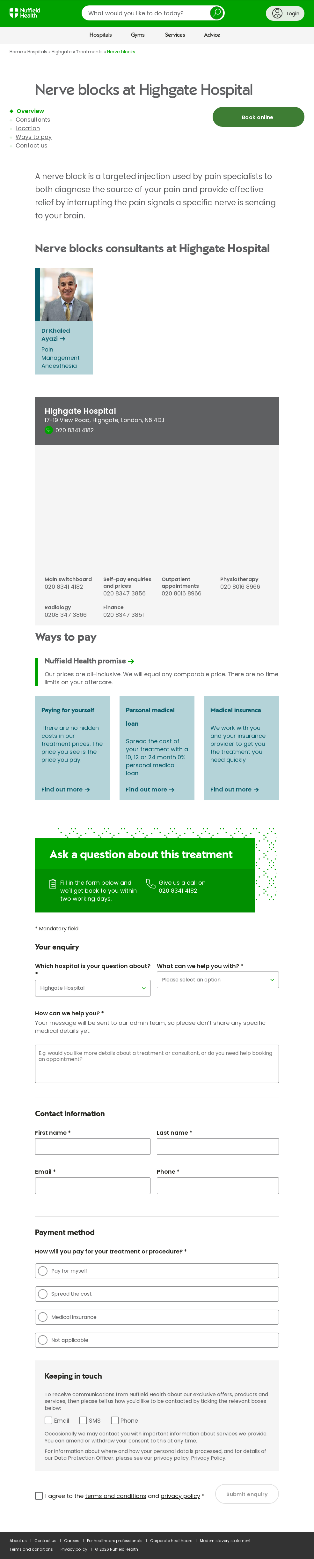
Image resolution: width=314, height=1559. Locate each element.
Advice (212, 35)
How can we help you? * (69, 1013)
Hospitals (101, 35)
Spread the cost (65, 1294)
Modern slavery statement (225, 1540)
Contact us (31, 145)
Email (61, 1421)
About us (18, 1540)
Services (175, 35)
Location (28, 128)
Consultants (33, 120)
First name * (53, 1133)
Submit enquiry (247, 1494)
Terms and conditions (31, 1549)
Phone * (168, 1172)
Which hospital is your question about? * (92, 970)
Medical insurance (67, 1317)
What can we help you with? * (200, 966)
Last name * (174, 1133)
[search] (153, 12)
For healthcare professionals (114, 1540)
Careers (71, 1540)
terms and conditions (115, 1496)
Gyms (138, 35)
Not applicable (63, 1340)
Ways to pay (34, 137)
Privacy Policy (208, 1458)
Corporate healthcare (171, 1540)
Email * (45, 1172)
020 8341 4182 (178, 891)
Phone (129, 1421)
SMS (95, 1421)
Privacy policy (74, 1549)
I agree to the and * (125, 1496)
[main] (157, 788)
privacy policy (180, 1496)
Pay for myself (62, 1271)
